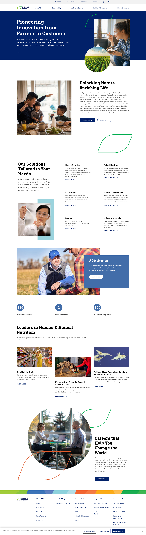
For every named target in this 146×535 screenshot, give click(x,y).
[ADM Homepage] (23, 8)
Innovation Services (100, 503)
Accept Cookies (118, 531)
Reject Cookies (104, 531)
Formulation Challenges (102, 507)
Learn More (96, 277)
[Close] (143, 531)
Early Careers (117, 507)
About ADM (38, 8)
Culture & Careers (123, 8)
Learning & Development (117, 517)
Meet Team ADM (119, 512)
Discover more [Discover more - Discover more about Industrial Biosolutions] (111, 205)
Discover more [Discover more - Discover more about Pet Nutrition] (72, 205)
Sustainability (56, 8)
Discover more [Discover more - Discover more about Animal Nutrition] (111, 178)
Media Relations (41, 512)
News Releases (41, 516)
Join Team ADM (118, 503)
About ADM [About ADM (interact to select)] (87, 120)
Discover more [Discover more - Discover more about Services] (72, 229)
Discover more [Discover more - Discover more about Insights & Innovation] (111, 231)
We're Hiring (102, 479)
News (38, 503)
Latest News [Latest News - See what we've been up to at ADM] (104, 120)
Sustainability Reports (62, 503)
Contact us (39, 520)
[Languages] (103, 2)
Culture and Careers (120, 499)
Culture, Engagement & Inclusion (121, 524)
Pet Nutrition (79, 512)
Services (77, 520)
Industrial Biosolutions (82, 516)
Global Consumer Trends (99, 513)
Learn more (22, 384)
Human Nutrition (80, 503)
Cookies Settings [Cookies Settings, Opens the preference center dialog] (89, 531)
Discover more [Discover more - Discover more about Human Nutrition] (72, 180)
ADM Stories (40, 507)
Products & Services (77, 8)
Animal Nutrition (80, 507)
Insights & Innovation (100, 8)
